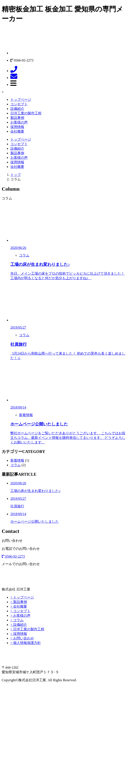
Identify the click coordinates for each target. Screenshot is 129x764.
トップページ (20, 99)
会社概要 (17, 131)
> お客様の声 (20, 615)
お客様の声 (19, 122)
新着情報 (26, 415)
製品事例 (17, 118)
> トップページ (22, 597)
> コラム (17, 620)
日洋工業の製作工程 (25, 113)
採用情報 (17, 127)
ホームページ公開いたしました (39, 424)
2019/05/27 (18, 327)
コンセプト (19, 104)
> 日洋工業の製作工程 (27, 629)
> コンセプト (20, 611)
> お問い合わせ (22, 638)
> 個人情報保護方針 (25, 643)
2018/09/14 (18, 407)
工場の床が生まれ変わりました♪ (40, 264)
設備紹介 (17, 108)
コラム (24, 255)
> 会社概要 (18, 606)
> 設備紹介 (18, 624)
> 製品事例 (18, 602)
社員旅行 (18, 344)
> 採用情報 (18, 634)
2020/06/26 (18, 248)
